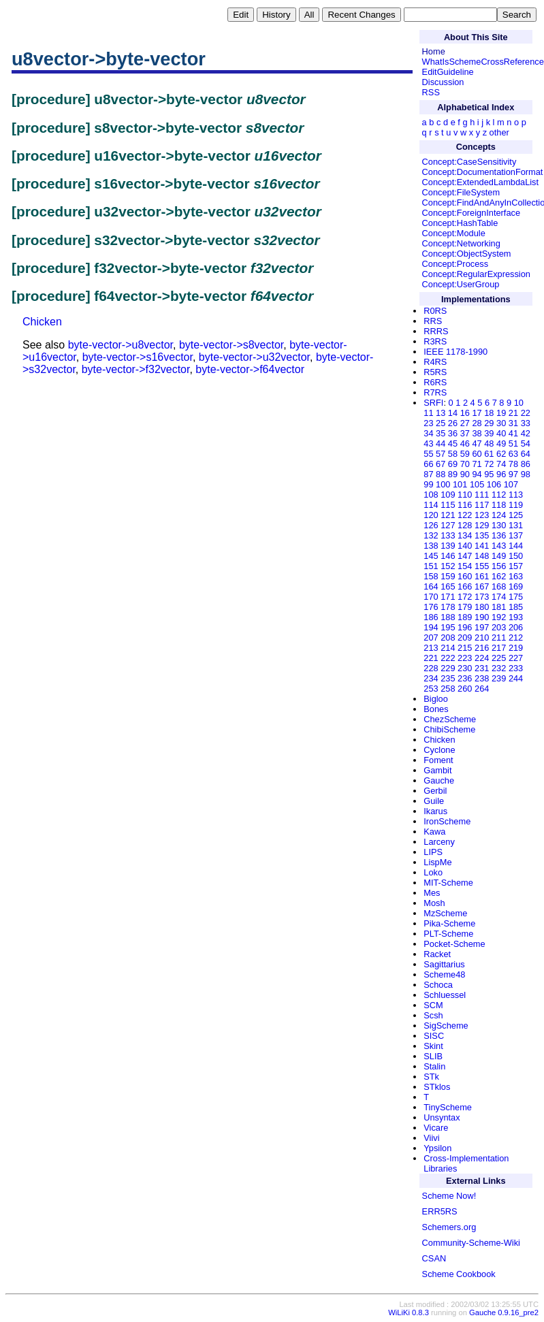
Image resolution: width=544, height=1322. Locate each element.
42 (525, 433)
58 (453, 454)
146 (448, 556)
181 (499, 607)
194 (430, 627)
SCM (433, 1005)
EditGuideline (448, 72)
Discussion (443, 82)
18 (489, 413)
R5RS (435, 372)
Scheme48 (444, 974)
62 (501, 454)
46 (465, 443)
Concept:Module (453, 233)
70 (465, 464)
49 (501, 443)
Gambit (437, 770)
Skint (433, 1046)
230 (465, 668)
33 (525, 423)
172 (465, 597)
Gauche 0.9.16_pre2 (504, 1312)
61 (489, 454)
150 (516, 556)
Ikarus (435, 811)
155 (482, 566)
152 (448, 566)
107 (511, 484)
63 (513, 454)
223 (465, 658)
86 (525, 464)
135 (482, 535)
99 (428, 484)
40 (501, 433)
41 (513, 433)
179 (465, 607)
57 (440, 454)
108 (430, 494)
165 (448, 586)
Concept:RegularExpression (476, 274)
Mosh (434, 903)
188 (448, 617)
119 (516, 505)
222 (448, 658)
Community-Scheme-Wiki (471, 1243)
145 (430, 556)
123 (482, 515)
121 (448, 515)
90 (465, 474)
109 (448, 494)
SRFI (433, 403)
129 (482, 525)
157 (516, 566)
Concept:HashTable (460, 223)
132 (430, 535)
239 (499, 678)
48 (489, 443)
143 (499, 546)
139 (448, 546)
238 (482, 678)
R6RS (435, 382)
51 (513, 443)
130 (499, 525)
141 (482, 546)
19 (501, 413)
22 (525, 413)
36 (453, 433)
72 (489, 464)
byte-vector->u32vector (254, 357)
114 (430, 505)
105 (477, 484)
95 (489, 474)
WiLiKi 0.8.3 (408, 1312)
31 (513, 423)
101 (460, 484)
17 (476, 413)
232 (499, 668)
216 (482, 648)
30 (501, 423)
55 (428, 454)
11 (428, 413)
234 (430, 678)
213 (430, 648)
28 (476, 423)
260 (465, 688)
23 (428, 423)
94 (476, 474)
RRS (432, 321)
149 (499, 556)
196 (465, 627)
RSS (431, 92)
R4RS (435, 362)
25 (440, 423)
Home (433, 51)
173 (482, 597)
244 (516, 678)
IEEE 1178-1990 (455, 351)
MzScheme (445, 913)
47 (476, 443)
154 (465, 566)
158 (430, 576)
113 (516, 494)
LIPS (433, 852)
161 (482, 576)
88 (440, 474)
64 (525, 454)
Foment (438, 760)
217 (499, 648)
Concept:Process (455, 264)
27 (465, 423)
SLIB (433, 1056)
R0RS (435, 311)
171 (448, 597)
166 (465, 586)
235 (448, 678)
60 (476, 454)
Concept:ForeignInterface (471, 213)
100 (443, 484)
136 (499, 535)
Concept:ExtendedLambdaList (480, 182)
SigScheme (445, 1025)
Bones (435, 709)
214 (448, 648)
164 (430, 586)
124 (499, 515)
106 (494, 484)
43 (428, 443)
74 (501, 464)
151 (430, 566)
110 (465, 494)
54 (525, 443)
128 (465, 525)
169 (516, 586)
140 (465, 546)
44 (440, 443)
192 (499, 617)
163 (516, 576)
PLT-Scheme (448, 934)
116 (465, 505)
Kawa (434, 831)
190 (482, 617)
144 (516, 546)
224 (482, 658)
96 (501, 474)
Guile (433, 801)
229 (448, 668)
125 (516, 515)
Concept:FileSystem (461, 192)
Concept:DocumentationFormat (482, 172)
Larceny (439, 842)
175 (516, 597)
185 (516, 607)
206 (516, 627)
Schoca (438, 985)
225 (499, 658)
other (499, 132)
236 (465, 678)
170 (430, 597)
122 (465, 515)
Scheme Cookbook (459, 1274)
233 (516, 668)
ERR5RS (440, 1211)
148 (482, 556)
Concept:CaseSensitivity (469, 162)
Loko (433, 872)
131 (516, 525)
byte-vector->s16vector (137, 357)
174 (499, 597)
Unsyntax (441, 1117)
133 (448, 535)
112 (499, 494)
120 (430, 515)
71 (476, 464)
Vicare (435, 1128)
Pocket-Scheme (454, 944)
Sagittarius (443, 964)
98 (525, 474)
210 (482, 637)
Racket (437, 954)
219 (516, 648)
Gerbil (435, 791)
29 (489, 423)
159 (448, 576)
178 (448, 607)
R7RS (435, 392)
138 (430, 546)
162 (499, 576)
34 (428, 433)
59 (465, 454)
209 (465, 637)
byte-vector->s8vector (231, 345)
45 (453, 443)
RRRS (435, 331)
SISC (433, 1036)
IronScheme (446, 821)
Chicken (42, 321)
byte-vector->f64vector (249, 369)
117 (482, 505)
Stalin (434, 1066)
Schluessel (444, 995)
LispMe (437, 862)
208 (448, 637)
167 (482, 586)
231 (482, 668)
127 (448, 525)
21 (513, 413)
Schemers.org (449, 1227)
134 (465, 535)
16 (465, 413)
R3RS (435, 341)
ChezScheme (449, 719)
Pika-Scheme (449, 923)
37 (465, 433)
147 (465, 556)
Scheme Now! (449, 1196)
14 (453, 413)
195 (448, 627)
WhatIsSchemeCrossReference (483, 62)
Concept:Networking (461, 243)
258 (448, 688)
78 (513, 464)
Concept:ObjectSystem (466, 253)
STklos (436, 1087)
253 (430, 688)
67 (440, 464)
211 (499, 637)
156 (499, 566)
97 (513, 474)
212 (516, 637)
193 (516, 617)
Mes (431, 893)
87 (428, 474)
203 (499, 627)
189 (465, 617)
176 (430, 607)
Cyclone (439, 750)
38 (476, 433)
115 (448, 505)
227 (516, 658)
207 (430, 637)
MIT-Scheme (448, 882)
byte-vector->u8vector (120, 345)
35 (440, 433)
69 (453, 464)
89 (453, 474)
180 (482, 607)
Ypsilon (437, 1148)
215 (465, 648)
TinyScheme (447, 1107)
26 (453, 423)
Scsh (433, 1015)
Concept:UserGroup (461, 284)
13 (440, 413)
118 (499, 505)
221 (430, 658)
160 (465, 576)
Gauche (438, 780)
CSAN (434, 1258)
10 (519, 403)
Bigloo (435, 699)
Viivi (431, 1138)
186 (430, 617)
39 (489, 433)
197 (482, 627)
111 (482, 494)
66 (428, 464)
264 (482, 688)
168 (499, 586)
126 (430, 525)
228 (430, 668)
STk (431, 1076)
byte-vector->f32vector (136, 369)
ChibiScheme (449, 729)
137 (516, 535)
